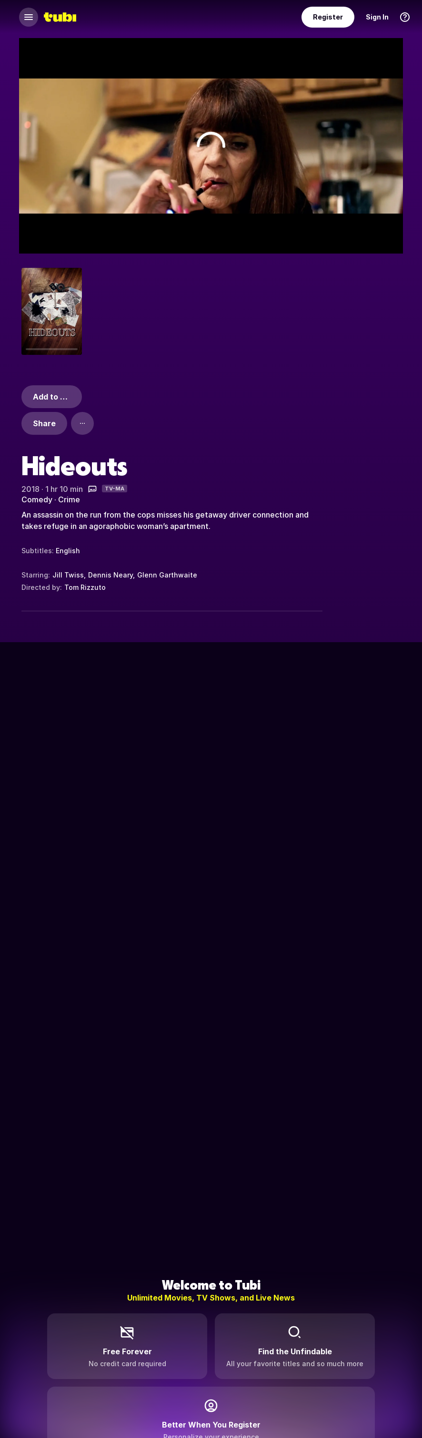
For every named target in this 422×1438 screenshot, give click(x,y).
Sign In (377, 17)
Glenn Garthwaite (167, 575)
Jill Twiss (68, 575)
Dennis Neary (110, 575)
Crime (69, 499)
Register (328, 17)
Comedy (36, 499)
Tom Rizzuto (85, 587)
